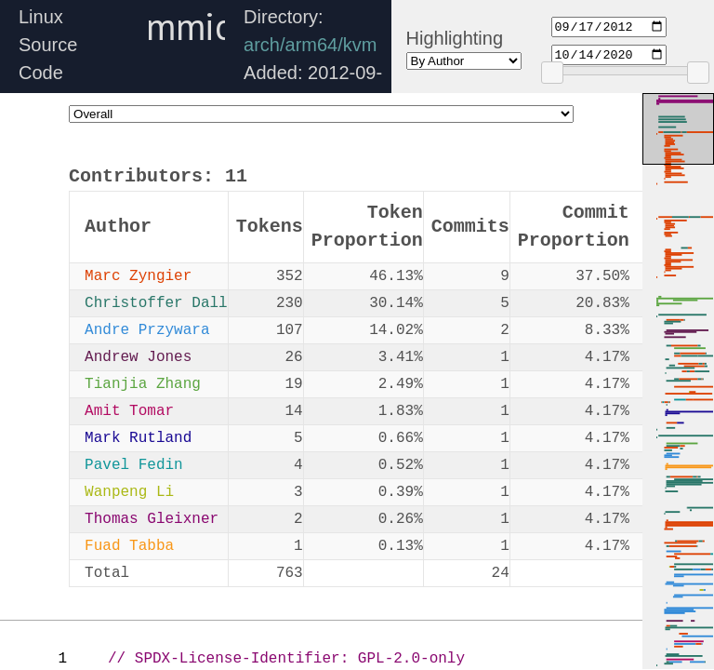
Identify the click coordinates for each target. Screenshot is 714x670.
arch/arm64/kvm (310, 44)
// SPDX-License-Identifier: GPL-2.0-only (286, 659)
